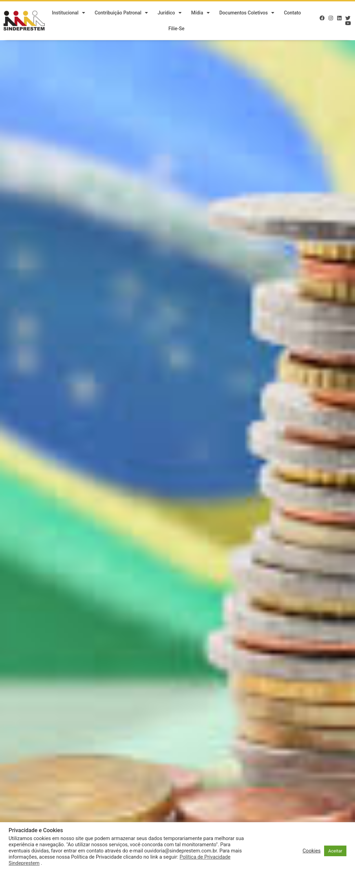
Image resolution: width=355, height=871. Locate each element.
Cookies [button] (311, 851)
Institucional (68, 13)
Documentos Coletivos (246, 13)
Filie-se (177, 29)
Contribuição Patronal (121, 13)
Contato (292, 13)
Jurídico (170, 13)
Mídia (200, 13)
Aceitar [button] (335, 850)
